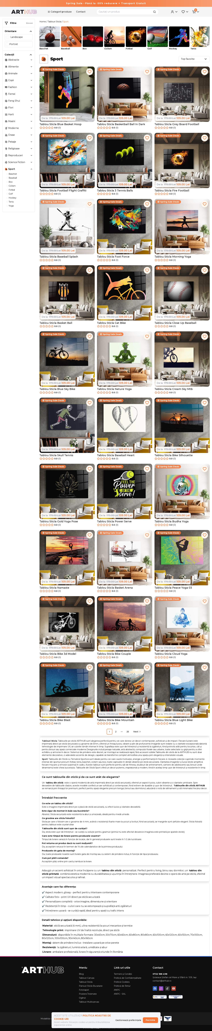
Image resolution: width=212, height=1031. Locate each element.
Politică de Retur (122, 986)
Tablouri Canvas (86, 978)
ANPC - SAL (120, 994)
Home (42, 21)
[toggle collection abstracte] (31, 59)
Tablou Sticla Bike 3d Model (57, 653)
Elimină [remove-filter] (29, 23)
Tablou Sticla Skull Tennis (56, 455)
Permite (150, 1020)
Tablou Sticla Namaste (54, 587)
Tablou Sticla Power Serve (114, 521)
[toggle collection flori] (31, 107)
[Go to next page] (137, 731)
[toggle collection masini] (31, 121)
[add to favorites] (89, 71)
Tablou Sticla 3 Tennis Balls (115, 190)
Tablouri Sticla (54, 21)
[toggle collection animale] (31, 73)
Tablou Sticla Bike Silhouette (173, 455)
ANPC (117, 990)
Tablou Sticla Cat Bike (111, 323)
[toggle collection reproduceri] (31, 155)
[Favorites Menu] (185, 11)
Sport (65, 21)
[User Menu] (174, 11)
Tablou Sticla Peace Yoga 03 (173, 587)
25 (128, 731)
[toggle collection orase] (31, 135)
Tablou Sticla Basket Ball (55, 323)
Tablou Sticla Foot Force (113, 256)
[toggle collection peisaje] (31, 141)
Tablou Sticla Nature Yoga (114, 389)
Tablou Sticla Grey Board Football (176, 124)
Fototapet (84, 990)
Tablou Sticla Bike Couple (114, 653)
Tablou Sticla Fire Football (171, 190)
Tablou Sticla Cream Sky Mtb (173, 389)
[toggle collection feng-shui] (31, 100)
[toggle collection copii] (31, 80)
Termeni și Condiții (123, 974)
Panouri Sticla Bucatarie (91, 986)
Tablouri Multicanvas (89, 1002)
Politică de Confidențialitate (127, 978)
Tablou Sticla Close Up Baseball (175, 323)
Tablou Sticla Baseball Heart (115, 455)
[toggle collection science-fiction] (31, 162)
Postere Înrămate (88, 994)
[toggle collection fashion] (31, 87)
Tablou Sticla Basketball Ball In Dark (121, 124)
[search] (155, 12)
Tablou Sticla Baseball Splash (58, 256)
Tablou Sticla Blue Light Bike (173, 720)
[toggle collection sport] (31, 169)
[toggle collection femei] (31, 94)
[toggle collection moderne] (31, 128)
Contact (80, 11)
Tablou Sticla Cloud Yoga (170, 653)
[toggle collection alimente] (31, 66)
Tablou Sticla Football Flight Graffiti (62, 190)
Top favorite (194, 59)
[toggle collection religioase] (31, 148)
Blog (81, 974)
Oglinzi (82, 998)
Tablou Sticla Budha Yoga (171, 521)
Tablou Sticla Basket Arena (115, 587)
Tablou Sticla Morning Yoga (172, 256)
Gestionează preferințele (128, 1020)
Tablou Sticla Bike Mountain (115, 720)
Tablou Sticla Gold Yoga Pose (58, 521)
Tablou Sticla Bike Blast (54, 720)
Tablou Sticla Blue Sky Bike (57, 389)
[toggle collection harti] (31, 114)
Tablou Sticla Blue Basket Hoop (60, 124)
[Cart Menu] (196, 11)
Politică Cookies (122, 982)
